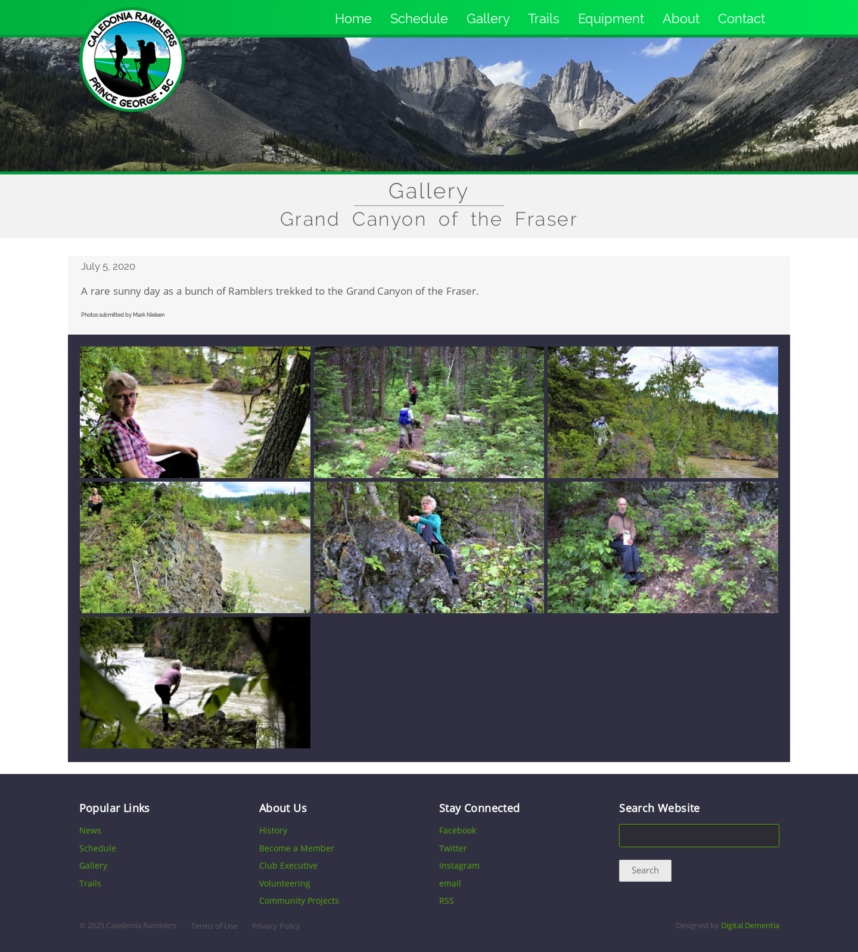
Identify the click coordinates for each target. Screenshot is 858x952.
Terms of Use (214, 926)
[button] (195, 475)
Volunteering (284, 883)
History (273, 830)
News (90, 830)
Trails (543, 18)
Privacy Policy (276, 926)
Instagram (459, 865)
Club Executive (288, 865)
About (681, 18)
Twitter (453, 848)
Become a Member (296, 848)
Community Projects (299, 900)
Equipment (611, 18)
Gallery (488, 18)
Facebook (457, 830)
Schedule (419, 18)
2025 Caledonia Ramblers (132, 925)
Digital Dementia (750, 925)
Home (353, 18)
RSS (446, 900)
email (450, 883)
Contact (741, 18)
